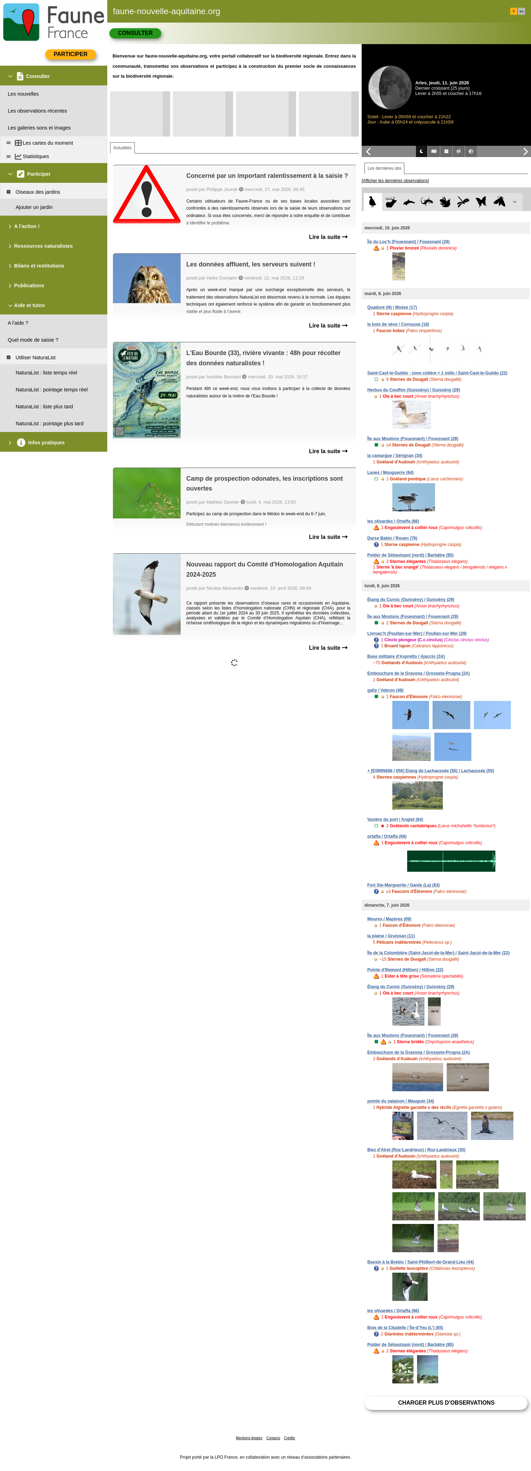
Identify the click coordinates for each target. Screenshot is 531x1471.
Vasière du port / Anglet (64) (395, 819)
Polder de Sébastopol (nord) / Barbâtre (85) (410, 555)
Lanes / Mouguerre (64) (390, 472)
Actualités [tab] (122, 147)
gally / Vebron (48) (385, 690)
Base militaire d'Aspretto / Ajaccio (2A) (406, 656)
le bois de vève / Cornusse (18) (398, 324)
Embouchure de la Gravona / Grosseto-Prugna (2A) (418, 673)
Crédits (289, 1438)
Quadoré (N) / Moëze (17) (392, 307)
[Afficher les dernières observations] (395, 180)
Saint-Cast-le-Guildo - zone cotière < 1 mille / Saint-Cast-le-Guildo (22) (437, 373)
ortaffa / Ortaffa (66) (386, 836)
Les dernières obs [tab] (384, 168)
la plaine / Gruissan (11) (391, 935)
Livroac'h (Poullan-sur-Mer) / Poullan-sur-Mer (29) (417, 633)
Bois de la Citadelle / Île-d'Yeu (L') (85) (405, 1327)
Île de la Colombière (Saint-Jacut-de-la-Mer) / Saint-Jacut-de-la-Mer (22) (438, 952)
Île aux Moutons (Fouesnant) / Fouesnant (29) (412, 438)
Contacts (273, 1438)
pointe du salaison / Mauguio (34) (400, 1101)
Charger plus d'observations (446, 1403)
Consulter (135, 33)
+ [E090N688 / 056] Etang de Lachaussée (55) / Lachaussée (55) (430, 770)
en (521, 11)
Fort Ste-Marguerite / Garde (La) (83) (403, 885)
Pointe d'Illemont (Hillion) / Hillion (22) (405, 969)
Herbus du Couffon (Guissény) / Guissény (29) (413, 390)
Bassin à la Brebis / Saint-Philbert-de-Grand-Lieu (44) (420, 1262)
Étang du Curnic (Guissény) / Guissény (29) (410, 599)
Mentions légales (249, 1438)
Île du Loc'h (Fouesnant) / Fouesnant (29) (408, 241)
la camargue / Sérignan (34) (394, 455)
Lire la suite (328, 237)
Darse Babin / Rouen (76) (392, 538)
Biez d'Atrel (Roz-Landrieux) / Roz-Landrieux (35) (416, 1149)
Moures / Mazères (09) (389, 919)
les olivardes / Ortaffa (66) (393, 521)
